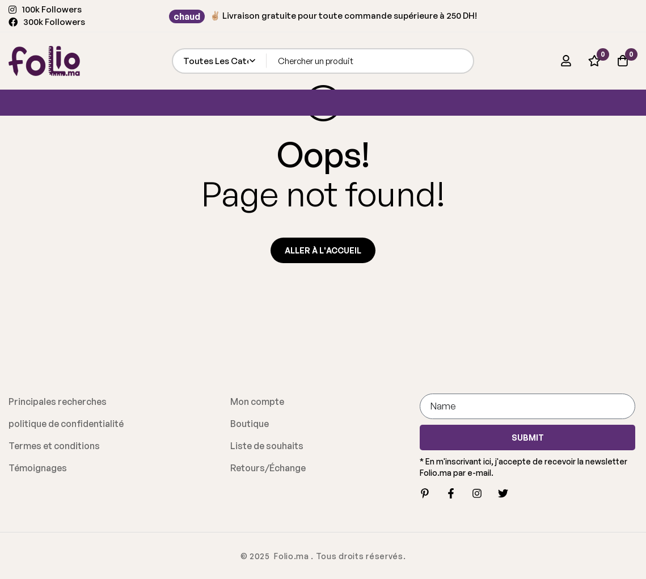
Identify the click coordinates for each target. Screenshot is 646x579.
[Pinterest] (425, 493)
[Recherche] (461, 61)
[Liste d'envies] (594, 60)
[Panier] (623, 60)
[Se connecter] (566, 60)
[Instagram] (477, 493)
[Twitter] (503, 493)
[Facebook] (451, 493)
